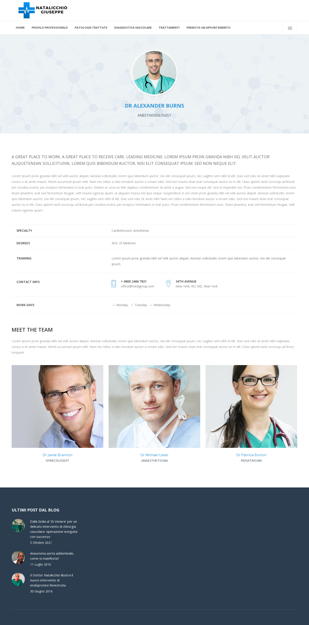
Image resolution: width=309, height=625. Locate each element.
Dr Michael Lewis (154, 454)
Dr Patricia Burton (251, 454)
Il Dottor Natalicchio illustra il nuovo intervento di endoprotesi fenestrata (51, 580)
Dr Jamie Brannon (57, 454)
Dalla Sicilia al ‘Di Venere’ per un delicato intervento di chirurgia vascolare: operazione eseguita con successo (53, 529)
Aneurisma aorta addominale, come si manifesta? (52, 556)
